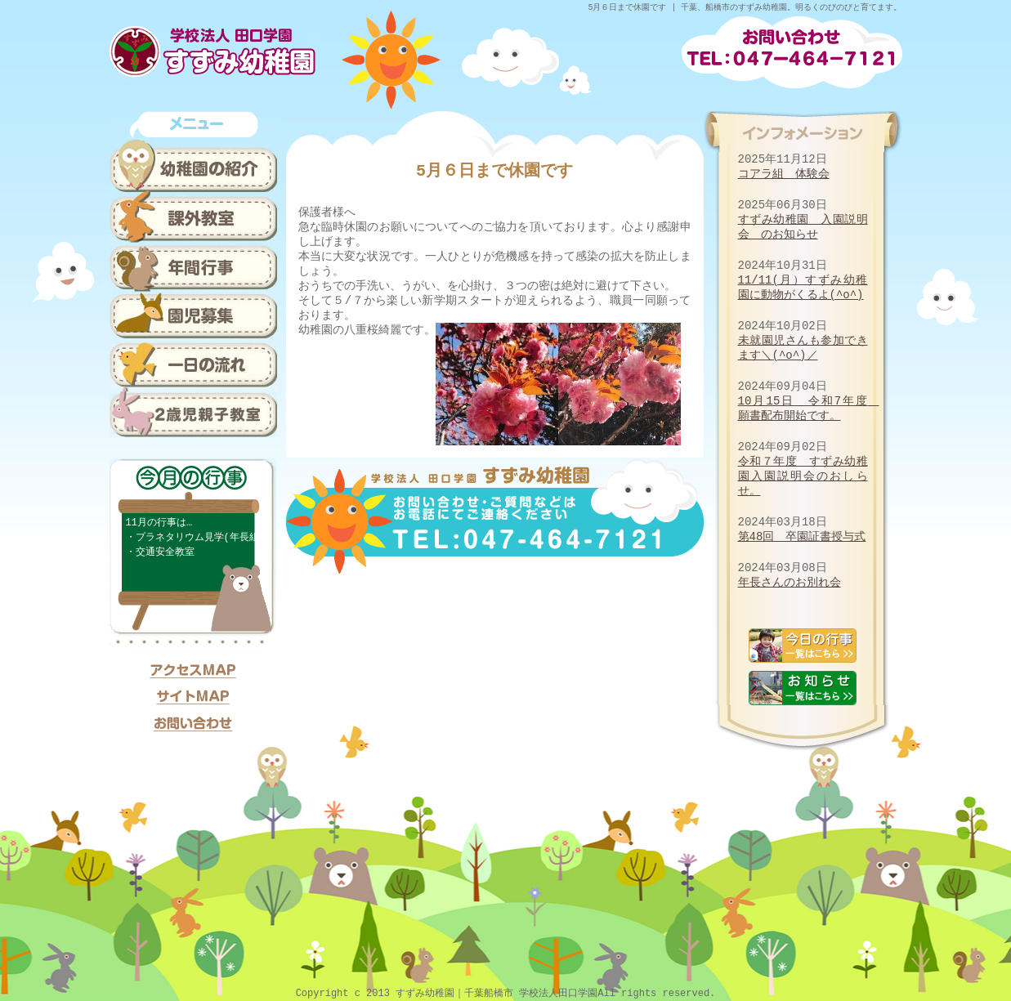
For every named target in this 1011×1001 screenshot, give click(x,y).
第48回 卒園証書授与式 (802, 536)
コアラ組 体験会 (784, 173)
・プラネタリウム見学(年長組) (195, 537)
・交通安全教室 (160, 552)
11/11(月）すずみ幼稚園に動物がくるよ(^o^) (803, 287)
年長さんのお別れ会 (789, 582)
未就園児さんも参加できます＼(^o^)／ (803, 348)
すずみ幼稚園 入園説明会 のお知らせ (803, 227)
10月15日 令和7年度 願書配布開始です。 (808, 408)
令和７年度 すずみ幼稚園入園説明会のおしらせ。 (803, 476)
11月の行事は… (159, 523)
